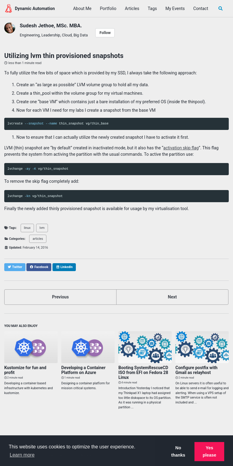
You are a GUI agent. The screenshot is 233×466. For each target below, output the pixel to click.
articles (38, 239)
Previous (60, 296)
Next (172, 296)
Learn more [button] (22, 454)
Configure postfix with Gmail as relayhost (196, 370)
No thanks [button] (178, 451)
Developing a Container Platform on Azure (83, 370)
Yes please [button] (209, 451)
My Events (175, 8)
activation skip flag (181, 147)
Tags (152, 8)
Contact (200, 8)
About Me (82, 8)
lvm (42, 228)
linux (27, 228)
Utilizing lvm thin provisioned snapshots (63, 56)
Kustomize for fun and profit (25, 370)
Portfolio (108, 8)
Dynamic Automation (35, 8)
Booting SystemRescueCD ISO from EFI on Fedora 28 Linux (143, 372)
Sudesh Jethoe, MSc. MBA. (51, 25)
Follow (105, 32)
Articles (132, 8)
